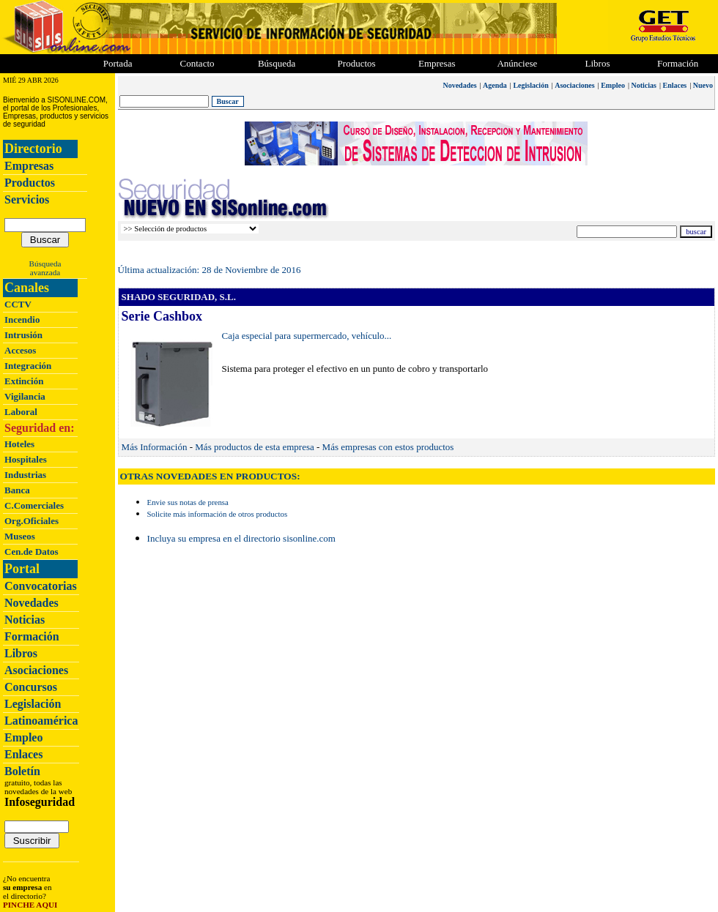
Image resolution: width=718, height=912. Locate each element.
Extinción (23, 380)
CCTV (18, 304)
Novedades (31, 603)
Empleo (23, 737)
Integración (27, 365)
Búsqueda (45, 263)
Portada (118, 63)
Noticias (24, 619)
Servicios (26, 199)
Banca (17, 490)
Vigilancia (24, 396)
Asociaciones (36, 670)
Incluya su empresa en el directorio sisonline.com (241, 538)
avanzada (45, 272)
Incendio (22, 319)
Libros (20, 653)
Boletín (22, 771)
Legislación (32, 704)
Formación (677, 63)
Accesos (20, 350)
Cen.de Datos (31, 551)
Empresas (437, 63)
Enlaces (23, 754)
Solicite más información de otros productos (217, 513)
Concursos (30, 687)
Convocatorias (40, 586)
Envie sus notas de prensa (188, 502)
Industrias (25, 474)
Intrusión (23, 334)
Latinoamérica (41, 720)
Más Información (155, 446)
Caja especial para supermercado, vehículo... (307, 335)
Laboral (20, 411)
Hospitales (25, 459)
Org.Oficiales (31, 520)
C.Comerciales (34, 505)
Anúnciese (517, 63)
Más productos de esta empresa (254, 446)
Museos (19, 536)
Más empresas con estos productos (388, 446)
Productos (29, 182)
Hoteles (19, 443)
